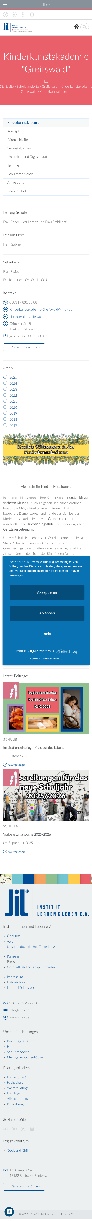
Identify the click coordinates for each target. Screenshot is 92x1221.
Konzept (13, 131)
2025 (13, 377)
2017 (13, 425)
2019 (13, 413)
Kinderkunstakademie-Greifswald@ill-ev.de (40, 309)
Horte (11, 1046)
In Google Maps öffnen (24, 347)
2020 (13, 407)
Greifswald (49, 86)
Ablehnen (47, 613)
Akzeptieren (47, 592)
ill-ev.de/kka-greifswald (26, 316)
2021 (13, 401)
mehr (47, 633)
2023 (13, 389)
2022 (13, 395)
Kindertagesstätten (20, 1041)
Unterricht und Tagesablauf (27, 157)
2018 (13, 419)
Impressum (35, 658)
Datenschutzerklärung (52, 658)
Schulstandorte (28, 86)
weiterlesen (16, 765)
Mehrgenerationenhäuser (25, 1057)
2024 (13, 383)
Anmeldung (15, 182)
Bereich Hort (16, 191)
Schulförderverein (20, 174)
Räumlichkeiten (18, 139)
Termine (13, 165)
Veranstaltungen (19, 148)
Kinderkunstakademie (23, 122)
